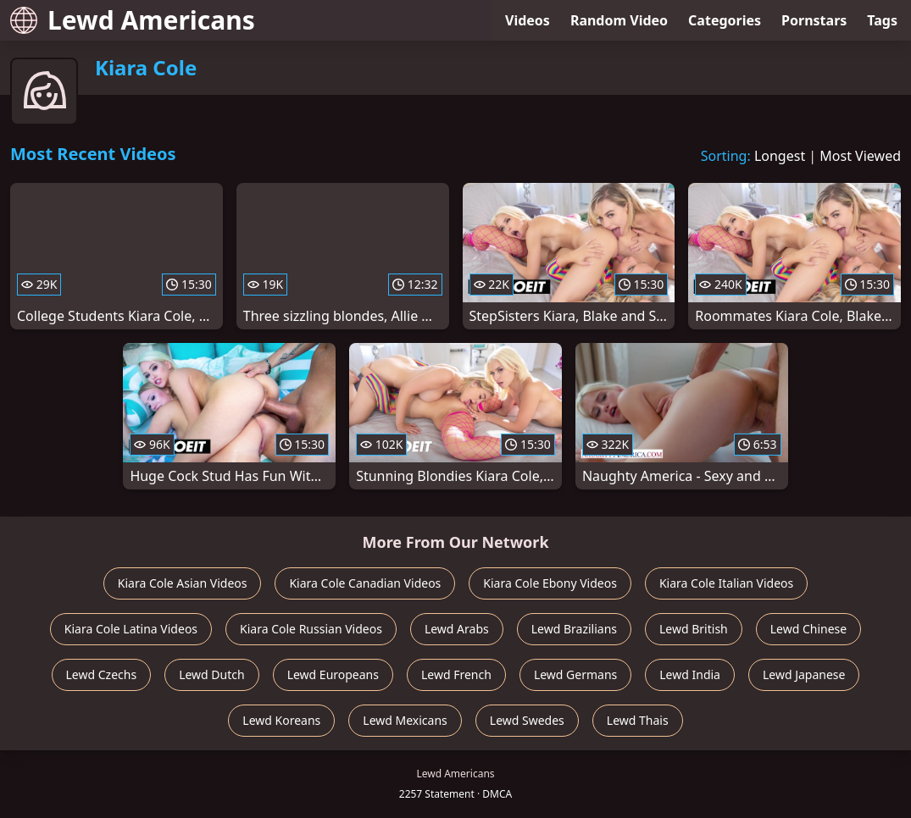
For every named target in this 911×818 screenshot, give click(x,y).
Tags (882, 20)
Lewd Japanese (804, 674)
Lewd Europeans (333, 674)
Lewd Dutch (212, 674)
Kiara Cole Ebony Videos (550, 583)
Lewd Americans (132, 20)
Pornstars (814, 20)
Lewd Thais (638, 720)
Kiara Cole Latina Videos (130, 629)
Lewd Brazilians (574, 629)
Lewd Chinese (808, 629)
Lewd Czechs (101, 674)
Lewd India (689, 674)
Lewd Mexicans (405, 720)
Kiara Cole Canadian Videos (365, 583)
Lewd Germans (575, 674)
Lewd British (693, 629)
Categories (724, 20)
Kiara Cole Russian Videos (311, 629)
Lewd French (456, 674)
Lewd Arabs (457, 629)
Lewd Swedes (527, 720)
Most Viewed (860, 155)
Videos (527, 20)
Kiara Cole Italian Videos (726, 583)
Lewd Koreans (281, 720)
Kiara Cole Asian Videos (182, 583)
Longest (779, 155)
